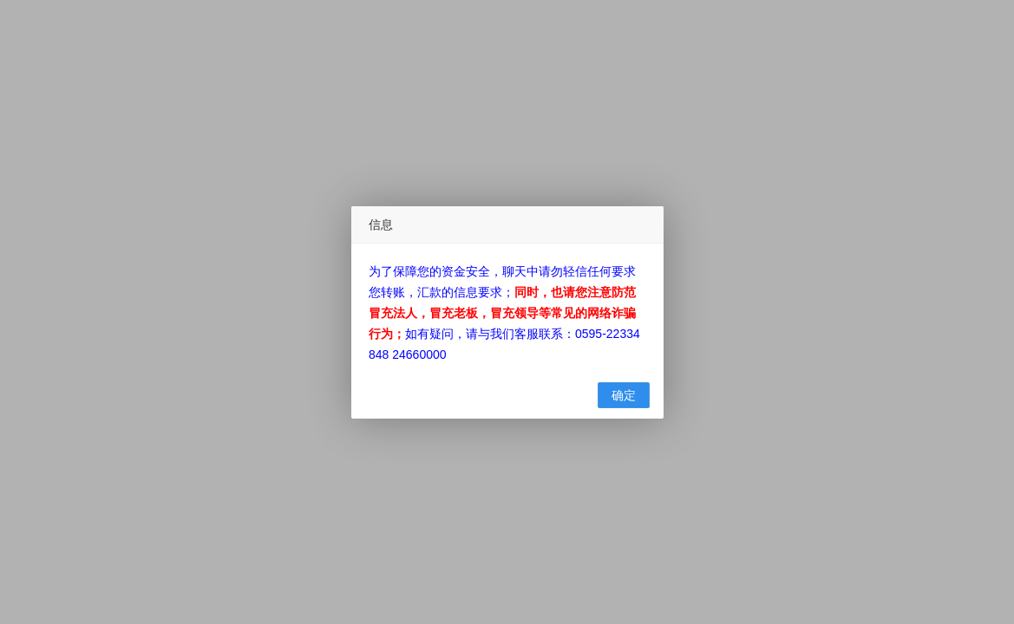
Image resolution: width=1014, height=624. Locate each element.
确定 (624, 395)
